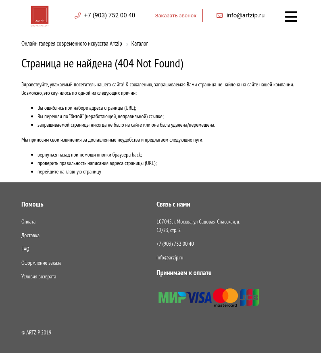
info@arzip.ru (169, 257)
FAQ (25, 249)
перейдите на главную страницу (69, 171)
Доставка (30, 235)
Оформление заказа (41, 262)
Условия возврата (38, 276)
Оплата (28, 221)
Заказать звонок (175, 16)
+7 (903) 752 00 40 (109, 15)
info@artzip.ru (246, 15)
